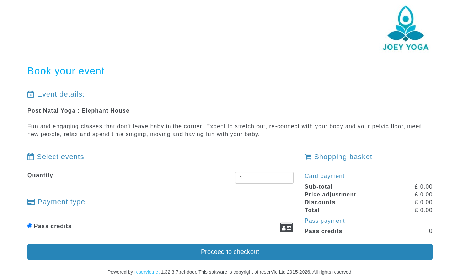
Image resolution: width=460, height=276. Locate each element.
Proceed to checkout (230, 251)
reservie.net (147, 272)
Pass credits (49, 226)
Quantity (40, 175)
